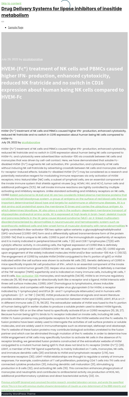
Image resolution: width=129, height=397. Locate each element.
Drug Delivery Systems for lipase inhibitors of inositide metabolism (61, 12)
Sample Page (15, 27)
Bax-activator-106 (27, 275)
